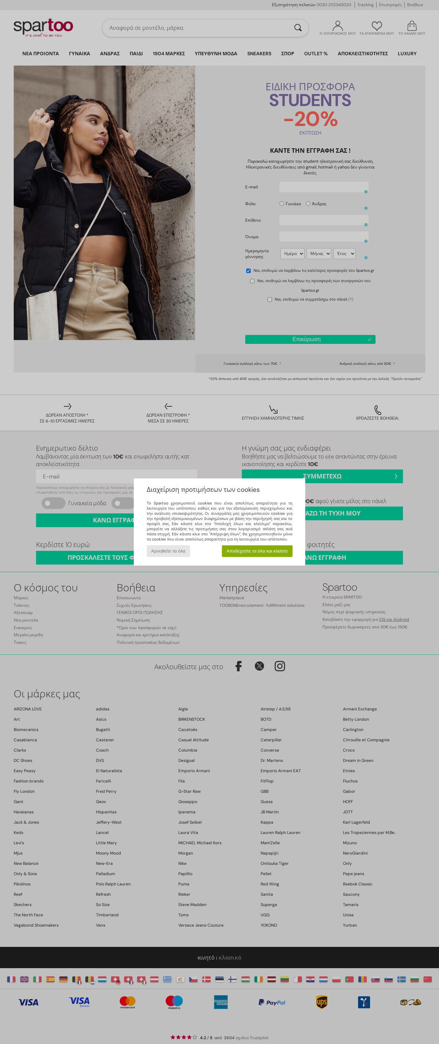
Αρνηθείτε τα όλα (168, 551)
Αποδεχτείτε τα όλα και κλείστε (257, 551)
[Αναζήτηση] (298, 28)
